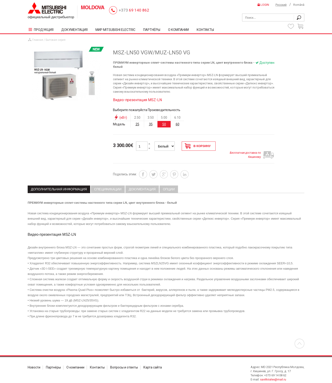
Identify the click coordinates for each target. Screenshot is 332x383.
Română (298, 4)
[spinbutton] (142, 143)
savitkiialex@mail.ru (273, 371)
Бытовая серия (55, 37)
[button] (149, 141)
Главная (37, 37)
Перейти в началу (299, 336)
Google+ (164, 166)
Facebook (143, 166)
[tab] (59, 181)
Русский (281, 4)
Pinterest (174, 166)
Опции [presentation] (169, 181)
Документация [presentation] (142, 181)
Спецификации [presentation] (108, 181)
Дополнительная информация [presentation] (59, 181)
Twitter (153, 166)
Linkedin (185, 166)
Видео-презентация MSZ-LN (137, 97)
